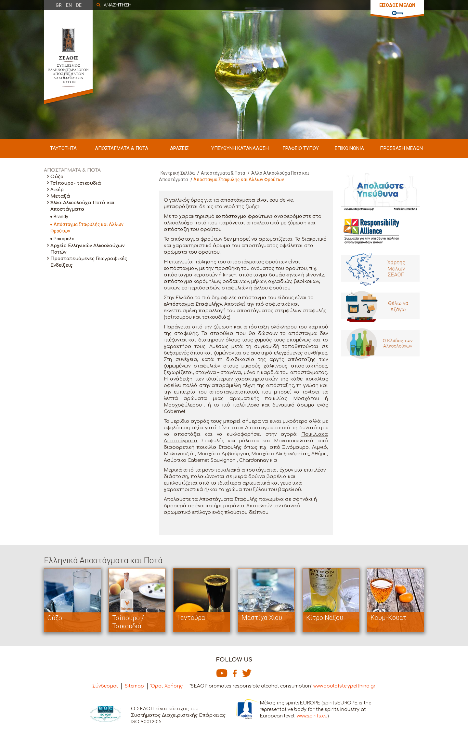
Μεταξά (60, 196)
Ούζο (56, 176)
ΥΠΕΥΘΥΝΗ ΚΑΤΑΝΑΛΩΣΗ (240, 148)
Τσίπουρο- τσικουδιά (75, 183)
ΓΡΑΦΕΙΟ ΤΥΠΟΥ (300, 148)
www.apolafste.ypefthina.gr (344, 686)
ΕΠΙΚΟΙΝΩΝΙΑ (349, 148)
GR (59, 5)
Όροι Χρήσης (167, 686)
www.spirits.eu (312, 716)
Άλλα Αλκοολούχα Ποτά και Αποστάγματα (82, 206)
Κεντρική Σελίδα (178, 173)
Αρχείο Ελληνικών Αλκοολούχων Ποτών (87, 249)
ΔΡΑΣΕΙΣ (179, 148)
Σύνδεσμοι (105, 686)
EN (69, 5)
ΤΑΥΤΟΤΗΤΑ (63, 148)
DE (79, 5)
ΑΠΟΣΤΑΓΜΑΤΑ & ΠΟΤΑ (121, 148)
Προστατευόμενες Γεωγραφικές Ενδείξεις (88, 262)
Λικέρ (57, 189)
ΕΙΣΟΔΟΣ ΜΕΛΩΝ (397, 5)
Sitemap (134, 686)
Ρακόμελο (64, 238)
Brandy (61, 216)
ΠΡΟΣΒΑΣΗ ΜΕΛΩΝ (401, 148)
